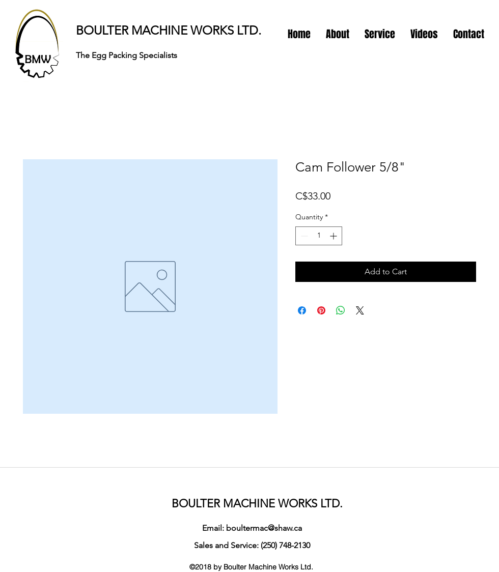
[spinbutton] (319, 236)
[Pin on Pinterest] (321, 310)
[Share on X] (360, 310)
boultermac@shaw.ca (264, 528)
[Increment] (334, 236)
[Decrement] (303, 236)
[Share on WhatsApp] (341, 310)
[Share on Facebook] (302, 310)
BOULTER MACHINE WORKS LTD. (168, 30)
